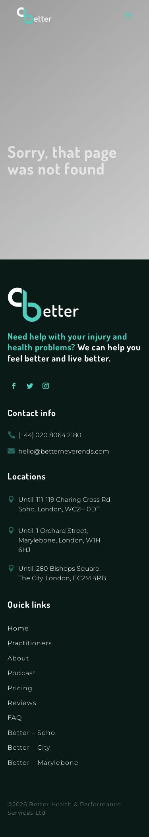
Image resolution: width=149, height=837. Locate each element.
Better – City (29, 747)
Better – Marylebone (43, 762)
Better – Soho (31, 733)
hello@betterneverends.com (63, 451)
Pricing (20, 688)
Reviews (22, 703)
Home (18, 628)
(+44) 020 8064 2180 (49, 435)
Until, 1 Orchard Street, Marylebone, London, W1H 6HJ (59, 540)
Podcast (22, 673)
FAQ (15, 717)
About (18, 658)
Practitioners (30, 643)
